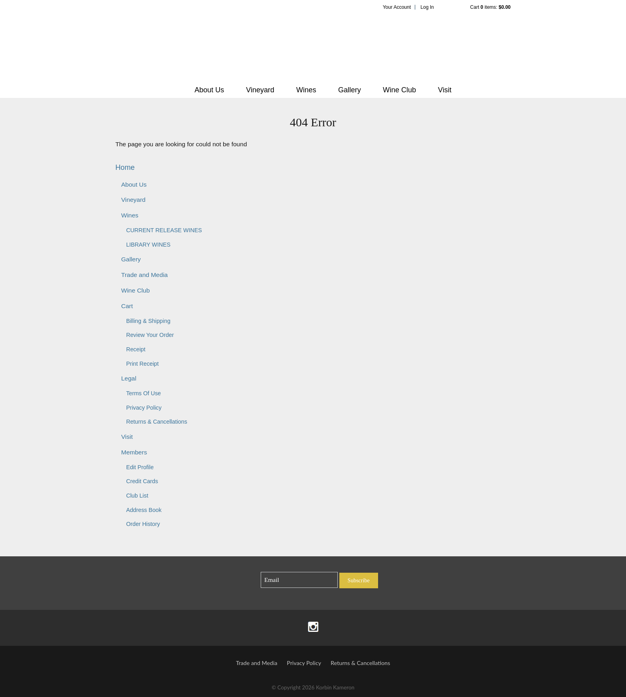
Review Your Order (150, 335)
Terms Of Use (143, 393)
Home (125, 167)
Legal (128, 378)
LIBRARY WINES (148, 244)
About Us (209, 90)
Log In (427, 7)
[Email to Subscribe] (299, 580)
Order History (143, 524)
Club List (137, 495)
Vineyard (260, 90)
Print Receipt (142, 363)
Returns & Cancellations (156, 421)
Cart (127, 306)
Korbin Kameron (313, 46)
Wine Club (399, 90)
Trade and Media (144, 274)
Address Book (144, 510)
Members (134, 452)
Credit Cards (142, 481)
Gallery (349, 90)
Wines (306, 90)
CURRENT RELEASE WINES (164, 230)
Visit (445, 90)
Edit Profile (140, 467)
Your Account (397, 7)
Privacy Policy (144, 407)
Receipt (135, 349)
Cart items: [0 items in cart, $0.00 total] (490, 7)
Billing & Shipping (148, 321)
